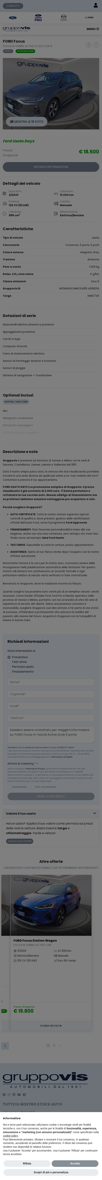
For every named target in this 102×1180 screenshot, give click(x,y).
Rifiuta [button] (27, 1163)
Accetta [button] (75, 1163)
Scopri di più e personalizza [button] (51, 1172)
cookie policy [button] (10, 1135)
